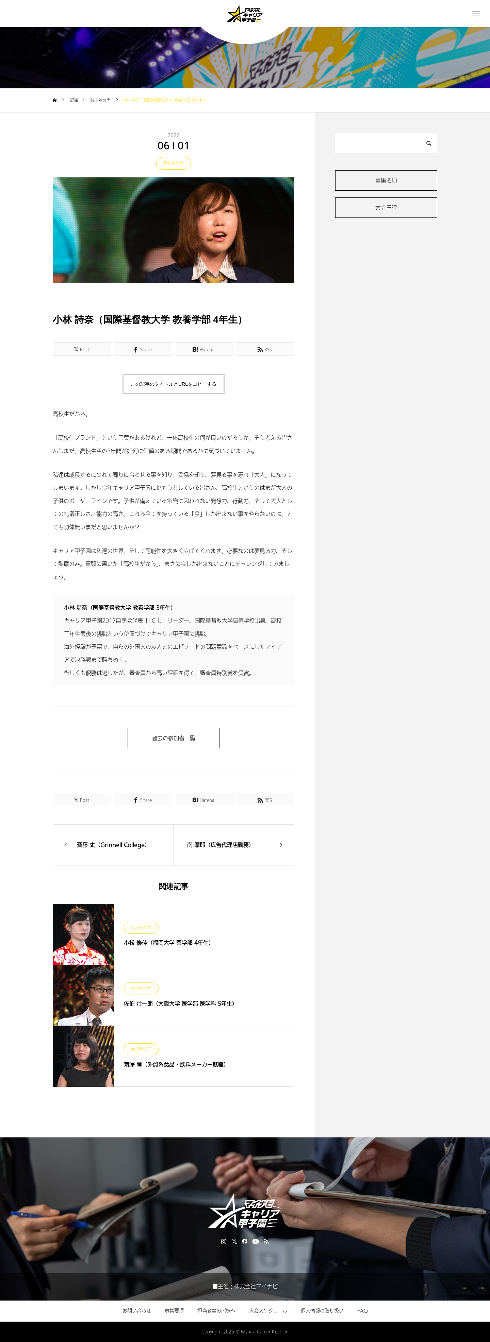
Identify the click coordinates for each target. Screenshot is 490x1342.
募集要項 (386, 181)
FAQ (362, 1310)
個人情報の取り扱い (322, 1310)
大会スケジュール (268, 1310)
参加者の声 (173, 163)
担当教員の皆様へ (216, 1310)
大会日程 (386, 208)
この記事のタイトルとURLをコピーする (173, 384)
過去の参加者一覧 (173, 738)
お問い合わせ (136, 1310)
